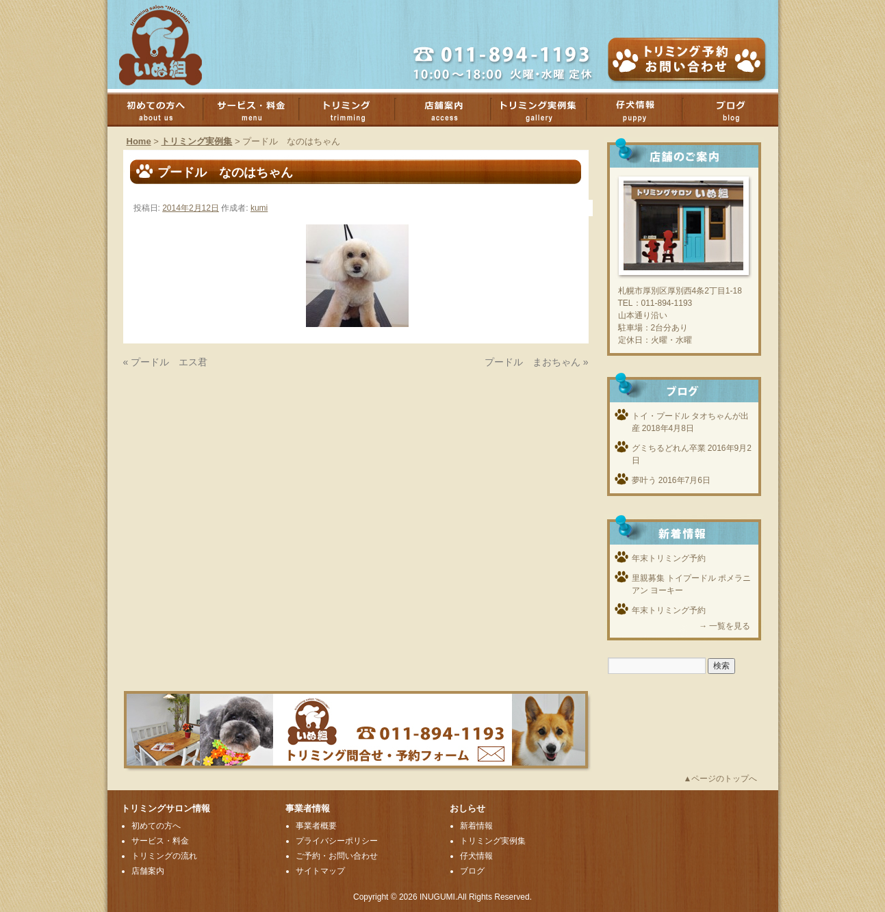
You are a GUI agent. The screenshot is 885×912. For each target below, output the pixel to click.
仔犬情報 (476, 856)
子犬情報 (641, 109)
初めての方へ (162, 109)
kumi (259, 208)
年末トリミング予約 (669, 558)
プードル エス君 (169, 361)
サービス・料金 (258, 109)
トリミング (354, 109)
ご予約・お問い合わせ (337, 856)
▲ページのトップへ (721, 778)
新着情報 (476, 826)
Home (139, 141)
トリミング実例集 (545, 109)
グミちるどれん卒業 (669, 448)
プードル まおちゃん (532, 361)
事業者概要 (316, 826)
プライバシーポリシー (337, 841)
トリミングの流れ (164, 856)
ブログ (737, 109)
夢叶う (644, 480)
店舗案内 (449, 109)
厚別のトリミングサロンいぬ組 (172, 44)
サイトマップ (320, 871)
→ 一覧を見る (724, 626)
